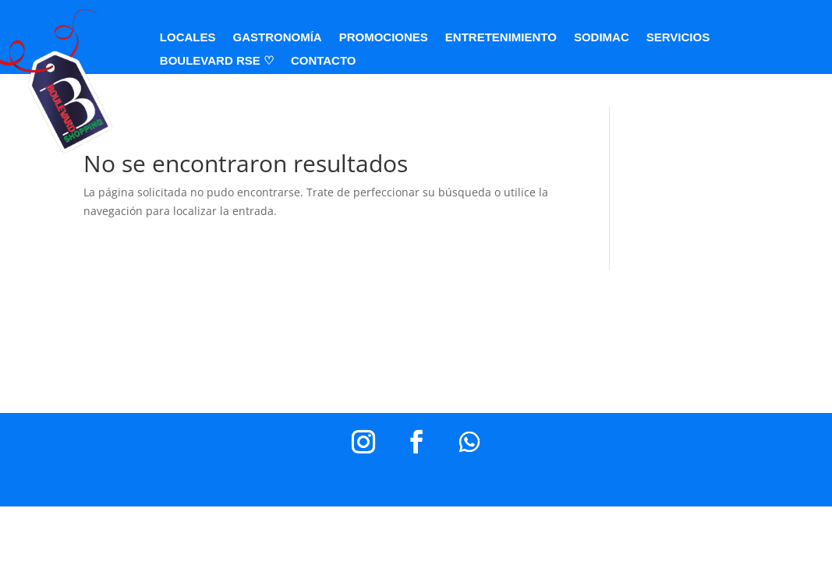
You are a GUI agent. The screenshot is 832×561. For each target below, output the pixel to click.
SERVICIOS (678, 38)
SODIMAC (601, 38)
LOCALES (188, 38)
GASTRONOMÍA (277, 38)
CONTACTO (323, 61)
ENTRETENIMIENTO (501, 38)
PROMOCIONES (383, 38)
